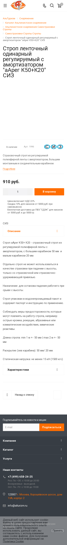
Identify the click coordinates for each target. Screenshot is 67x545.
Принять (58, 530)
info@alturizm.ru (17, 505)
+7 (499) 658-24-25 (20, 476)
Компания (9, 440)
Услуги (7, 458)
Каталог (8, 449)
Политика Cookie (13, 541)
